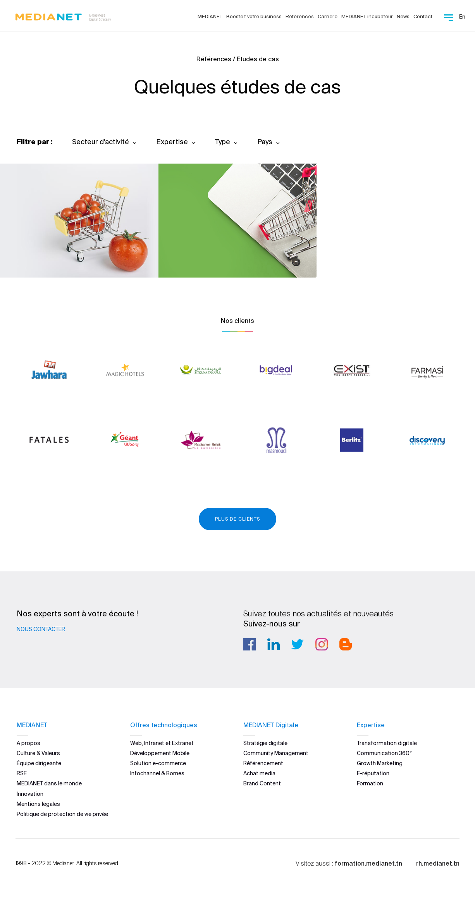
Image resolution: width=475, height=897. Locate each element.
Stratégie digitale (265, 743)
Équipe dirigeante (39, 763)
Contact (422, 16)
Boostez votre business (254, 16)
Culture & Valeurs (38, 753)
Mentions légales (38, 804)
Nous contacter (41, 629)
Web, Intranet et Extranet (162, 743)
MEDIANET (210, 16)
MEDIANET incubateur (367, 16)
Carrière (327, 16)
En (462, 17)
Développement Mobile (159, 753)
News (403, 16)
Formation (370, 783)
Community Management (275, 753)
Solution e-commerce (158, 763)
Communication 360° (384, 753)
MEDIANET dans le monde (49, 783)
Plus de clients (237, 518)
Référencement (263, 763)
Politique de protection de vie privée (62, 814)
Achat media (259, 773)
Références (300, 16)
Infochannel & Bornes (157, 773)
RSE (22, 773)
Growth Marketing (380, 763)
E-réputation (373, 773)
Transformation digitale (387, 743)
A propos (28, 743)
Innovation (30, 794)
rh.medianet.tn (438, 863)
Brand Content (262, 783)
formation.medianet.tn (368, 863)
